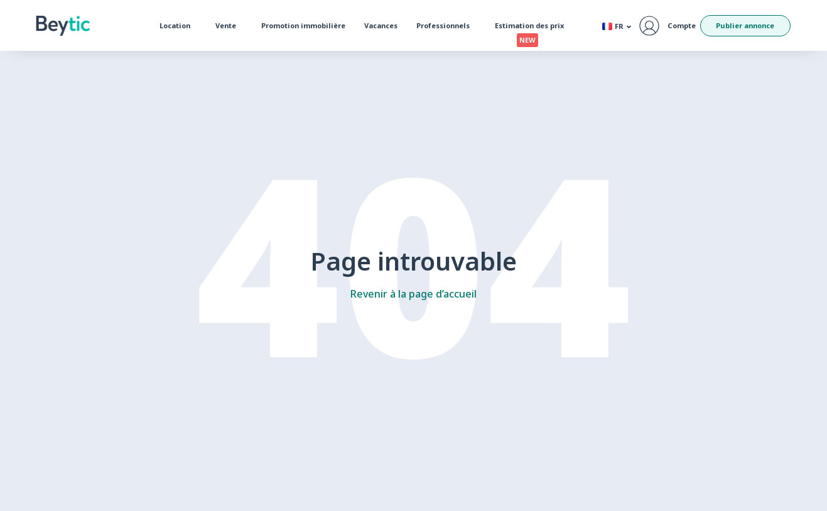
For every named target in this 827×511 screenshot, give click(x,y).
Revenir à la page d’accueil (413, 294)
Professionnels (446, 25)
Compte (682, 25)
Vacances (380, 25)
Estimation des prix (532, 28)
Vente (228, 25)
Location (178, 25)
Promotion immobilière (303, 25)
